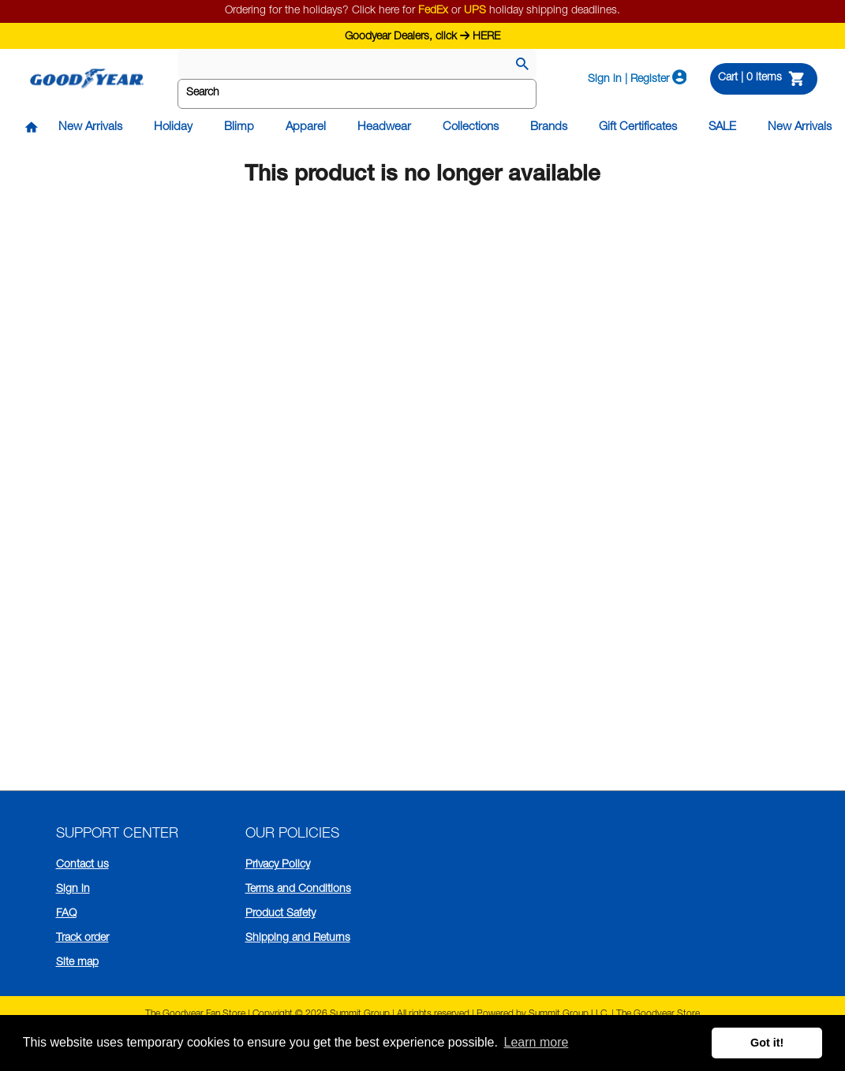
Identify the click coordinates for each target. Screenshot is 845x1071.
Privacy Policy (277, 865)
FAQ (66, 914)
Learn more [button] (536, 1042)
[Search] (522, 65)
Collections (471, 127)
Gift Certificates (638, 127)
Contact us (82, 865)
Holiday (173, 127)
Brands (548, 127)
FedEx (433, 11)
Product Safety (280, 914)
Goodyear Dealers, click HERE (422, 35)
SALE (722, 127)
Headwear (384, 127)
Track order (82, 938)
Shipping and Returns (297, 938)
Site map (77, 962)
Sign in (73, 889)
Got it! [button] (766, 1042)
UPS (475, 11)
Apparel (306, 127)
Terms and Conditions (298, 889)
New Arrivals (90, 127)
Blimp (239, 127)
